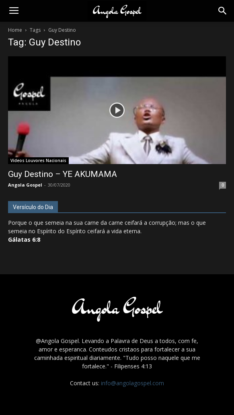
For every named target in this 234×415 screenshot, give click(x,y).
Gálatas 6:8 (24, 239)
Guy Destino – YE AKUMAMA (62, 174)
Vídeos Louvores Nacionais (38, 160)
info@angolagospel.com (132, 383)
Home (15, 30)
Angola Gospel (25, 185)
